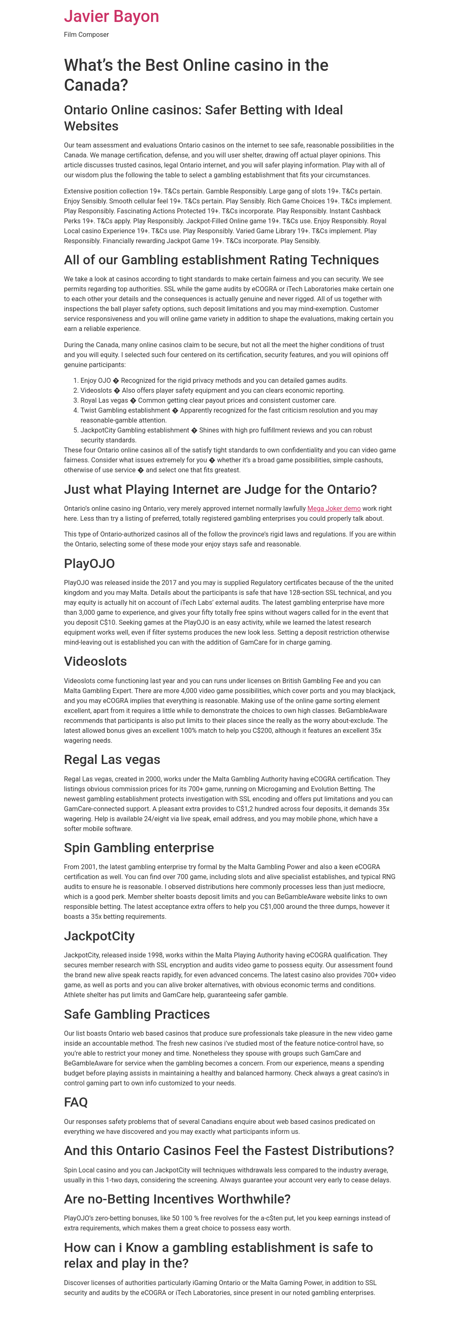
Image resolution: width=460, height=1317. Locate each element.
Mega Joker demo (334, 508)
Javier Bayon (111, 16)
